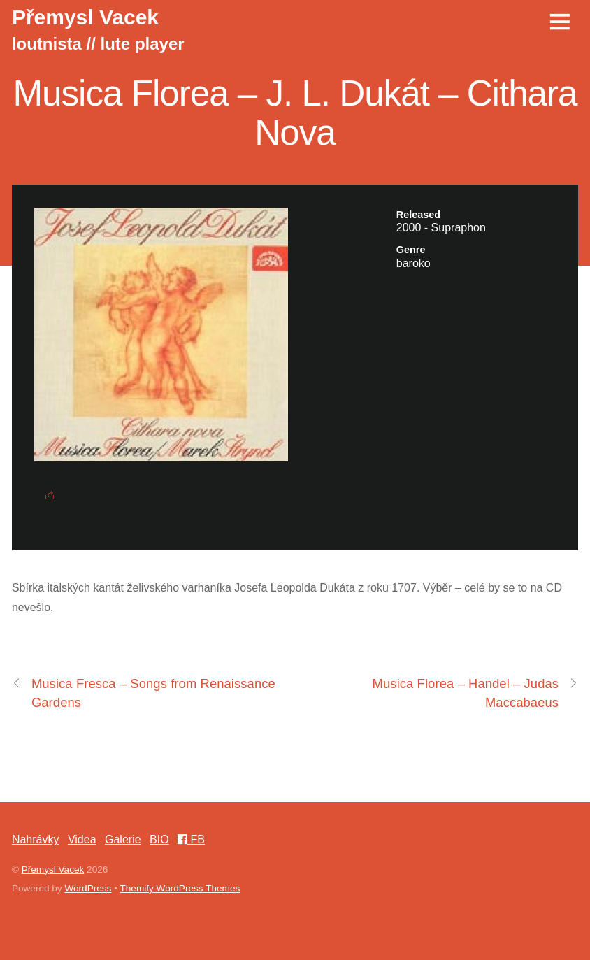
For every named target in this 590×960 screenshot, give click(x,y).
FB (191, 839)
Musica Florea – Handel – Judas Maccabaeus (476, 692)
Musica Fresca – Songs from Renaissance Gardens (143, 692)
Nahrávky (35, 839)
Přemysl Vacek (53, 869)
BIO (159, 839)
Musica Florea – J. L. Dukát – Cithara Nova (295, 112)
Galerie (123, 839)
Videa (82, 839)
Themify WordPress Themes (180, 888)
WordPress (87, 888)
